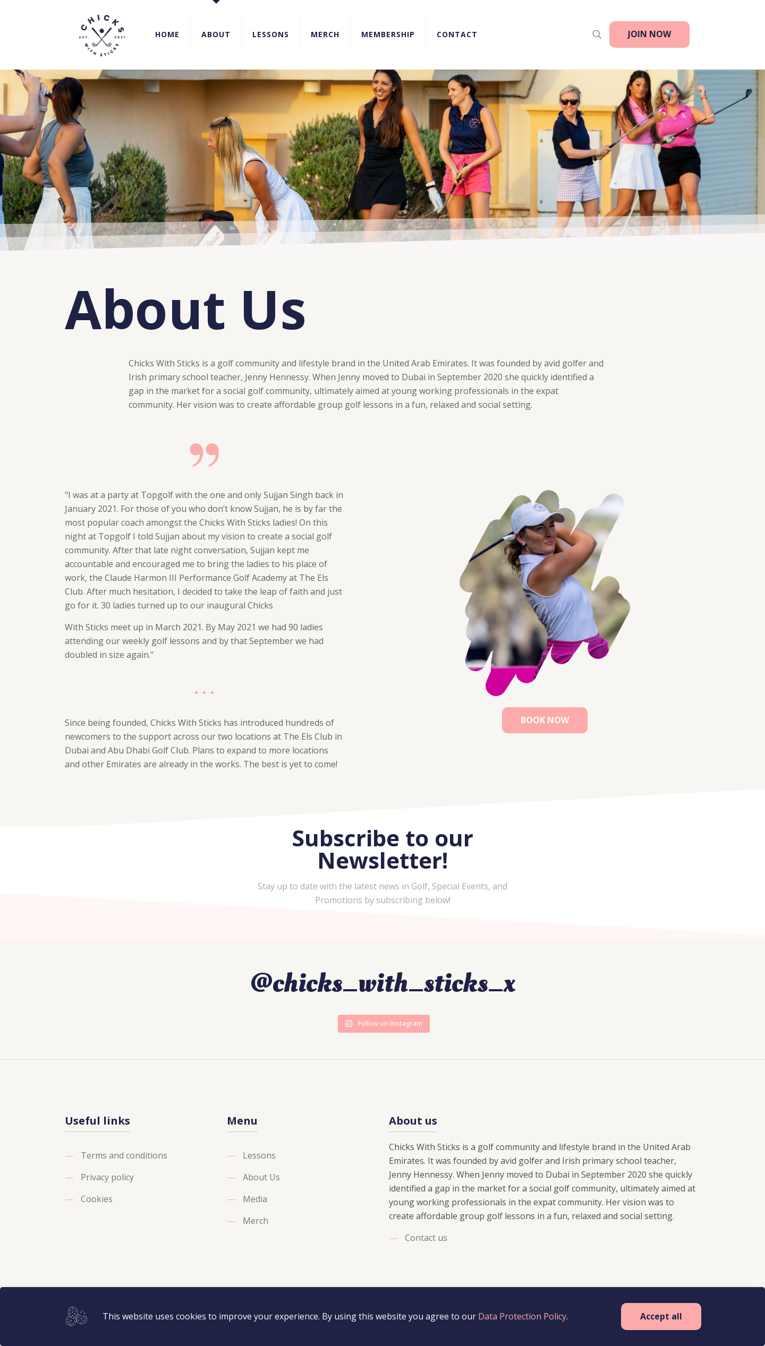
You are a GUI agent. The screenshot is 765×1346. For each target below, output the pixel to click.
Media (255, 1199)
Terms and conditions (124, 1155)
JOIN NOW (649, 34)
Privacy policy (107, 1177)
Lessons (259, 1155)
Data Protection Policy (522, 1316)
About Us (261, 1177)
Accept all (661, 1316)
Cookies (97, 1199)
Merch (255, 1221)
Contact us (426, 1238)
